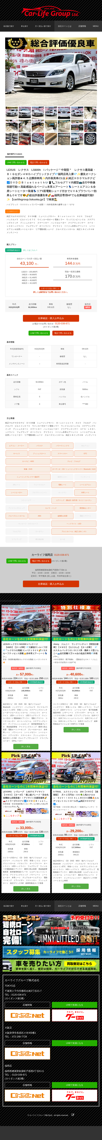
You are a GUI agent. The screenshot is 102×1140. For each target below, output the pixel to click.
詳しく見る (25, 752)
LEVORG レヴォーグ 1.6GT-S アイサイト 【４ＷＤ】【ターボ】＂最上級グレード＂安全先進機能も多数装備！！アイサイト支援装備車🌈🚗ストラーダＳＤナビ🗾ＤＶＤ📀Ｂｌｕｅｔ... (25, 804)
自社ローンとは (66, 26)
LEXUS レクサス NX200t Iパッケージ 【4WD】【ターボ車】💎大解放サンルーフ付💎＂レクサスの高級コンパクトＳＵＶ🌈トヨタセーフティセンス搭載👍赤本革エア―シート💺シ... (25, 655)
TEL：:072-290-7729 (16, 1050)
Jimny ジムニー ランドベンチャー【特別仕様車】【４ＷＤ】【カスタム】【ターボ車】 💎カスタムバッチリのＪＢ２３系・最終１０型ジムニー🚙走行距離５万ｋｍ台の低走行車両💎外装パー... (76, 655)
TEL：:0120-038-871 (16, 1088)
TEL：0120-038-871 (15, 1008)
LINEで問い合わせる (16, 162)
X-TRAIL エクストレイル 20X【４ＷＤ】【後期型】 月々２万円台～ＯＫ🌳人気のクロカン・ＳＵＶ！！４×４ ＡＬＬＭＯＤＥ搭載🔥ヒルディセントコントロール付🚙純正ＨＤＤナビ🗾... (76, 804)
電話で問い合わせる (38, 162)
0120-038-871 (62, 325)
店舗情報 (83, 26)
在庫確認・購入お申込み (51, 319)
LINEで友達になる (74, 1019)
